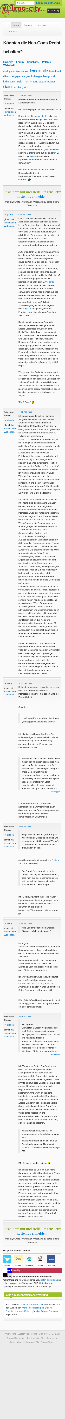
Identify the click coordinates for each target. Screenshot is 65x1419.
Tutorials (13, 31)
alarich (10, 103)
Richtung (22, 509)
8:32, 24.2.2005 (24, 214)
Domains (27, 10)
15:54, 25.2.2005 (25, 1017)
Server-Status (47, 1342)
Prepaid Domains (49, 1311)
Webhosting (10, 1334)
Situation (22, 139)
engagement (18, 76)
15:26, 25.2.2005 (25, 923)
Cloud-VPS (40, 10)
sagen (42, 81)
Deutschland (37, 235)
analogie (8, 71)
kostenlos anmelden (31, 196)
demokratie (38, 71)
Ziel (29, 963)
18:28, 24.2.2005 (25, 827)
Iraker (37, 295)
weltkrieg (18, 87)
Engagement (39, 543)
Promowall (42, 25)
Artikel (52, 99)
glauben (43, 76)
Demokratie (24, 149)
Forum (16, 25)
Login (39, 2)
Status (26, 459)
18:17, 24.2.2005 (25, 683)
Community (53, 10)
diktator (7, 76)
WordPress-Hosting (11, 10)
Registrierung (52, 2)
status (8, 87)
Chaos (47, 519)
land (12, 81)
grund (51, 76)
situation (51, 81)
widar (9, 683)
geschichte (32, 76)
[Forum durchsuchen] (25, 3)
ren (26, 81)
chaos (24, 71)
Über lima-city (32, 1338)
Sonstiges (33, 61)
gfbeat (10, 214)
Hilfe (3, 16)
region (20, 81)
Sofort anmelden (48, 1280)
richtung (33, 81)
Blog (43, 1338)
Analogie (42, 116)
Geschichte (30, 225)
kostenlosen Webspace (32, 1304)
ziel (25, 87)
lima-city (8, 61)
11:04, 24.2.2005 (25, 412)
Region (33, 156)
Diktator (56, 860)
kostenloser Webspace (12, 5)
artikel (16, 71)
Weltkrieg (49, 282)
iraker (6, 81)
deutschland (55, 71)
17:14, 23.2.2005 (25, 96)
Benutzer (28, 25)
